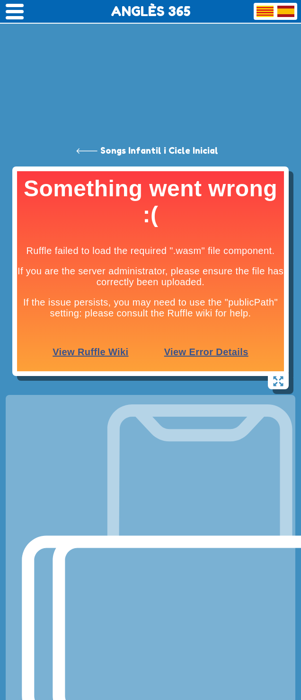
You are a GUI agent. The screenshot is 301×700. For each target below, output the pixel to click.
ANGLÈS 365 (151, 11)
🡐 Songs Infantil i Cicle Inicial (147, 150)
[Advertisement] (150, 71)
